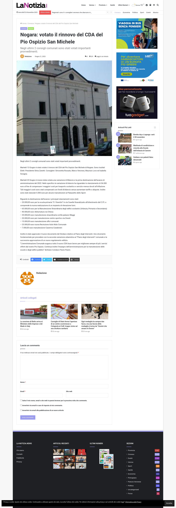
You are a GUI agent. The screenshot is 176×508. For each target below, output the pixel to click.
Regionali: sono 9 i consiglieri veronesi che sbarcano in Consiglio (75, 12)
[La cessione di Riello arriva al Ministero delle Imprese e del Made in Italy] (33, 311)
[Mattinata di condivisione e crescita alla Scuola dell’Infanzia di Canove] (125, 148)
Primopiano (132, 478)
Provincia (102, 5)
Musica (155, 12)
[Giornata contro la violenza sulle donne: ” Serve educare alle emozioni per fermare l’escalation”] (81, 466)
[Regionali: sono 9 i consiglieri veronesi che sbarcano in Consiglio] (70, 452)
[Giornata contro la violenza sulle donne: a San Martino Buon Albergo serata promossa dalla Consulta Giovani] (81, 459)
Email (22, 391)
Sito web (69, 391)
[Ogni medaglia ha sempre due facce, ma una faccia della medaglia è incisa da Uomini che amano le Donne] (58, 452)
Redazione (28, 56)
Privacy (19, 462)
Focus (130, 493)
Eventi (148, 12)
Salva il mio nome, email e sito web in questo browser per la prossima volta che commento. (54, 400)
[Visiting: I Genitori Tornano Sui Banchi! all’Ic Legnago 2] (70, 459)
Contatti (19, 454)
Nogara (30, 28)
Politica (135, 12)
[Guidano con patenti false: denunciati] (125, 160)
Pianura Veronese (134, 482)
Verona (91, 5)
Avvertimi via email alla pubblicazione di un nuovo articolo (43, 410)
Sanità (112, 5)
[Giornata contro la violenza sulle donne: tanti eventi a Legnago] (81, 452)
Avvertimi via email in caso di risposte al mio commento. (42, 405)
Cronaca (117, 12)
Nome (23, 382)
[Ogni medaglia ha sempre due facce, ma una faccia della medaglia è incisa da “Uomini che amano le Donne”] (94, 311)
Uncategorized (133, 489)
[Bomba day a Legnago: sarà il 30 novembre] (125, 138)
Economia (126, 12)
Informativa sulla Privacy (133, 502)
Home (83, 5)
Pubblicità (20, 458)
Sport (142, 12)
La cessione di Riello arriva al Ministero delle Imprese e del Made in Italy (31, 324)
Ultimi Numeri (123, 5)
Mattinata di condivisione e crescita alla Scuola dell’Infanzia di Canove (143, 148)
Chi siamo (20, 450)
